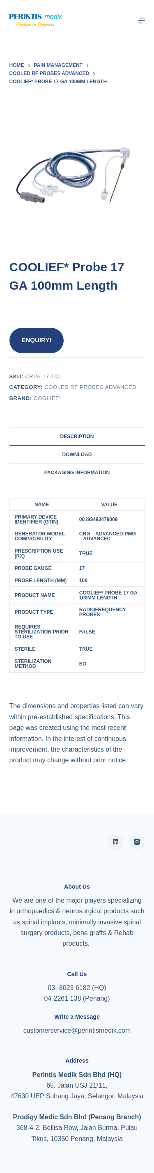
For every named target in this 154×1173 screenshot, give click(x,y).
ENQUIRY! (37, 339)
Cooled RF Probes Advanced (90, 387)
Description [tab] (77, 436)
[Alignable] (116, 842)
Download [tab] (77, 454)
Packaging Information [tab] (77, 473)
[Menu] (141, 20)
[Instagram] (137, 842)
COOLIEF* (47, 398)
